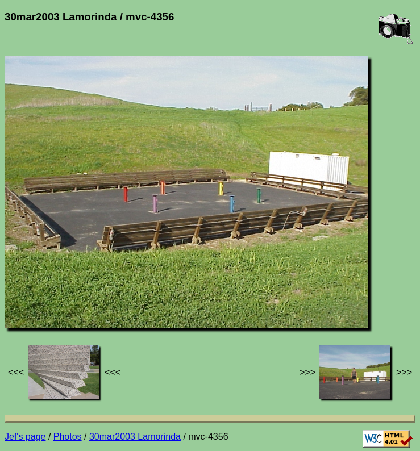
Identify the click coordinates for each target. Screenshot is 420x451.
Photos (67, 436)
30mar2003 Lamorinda (135, 436)
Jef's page (25, 436)
